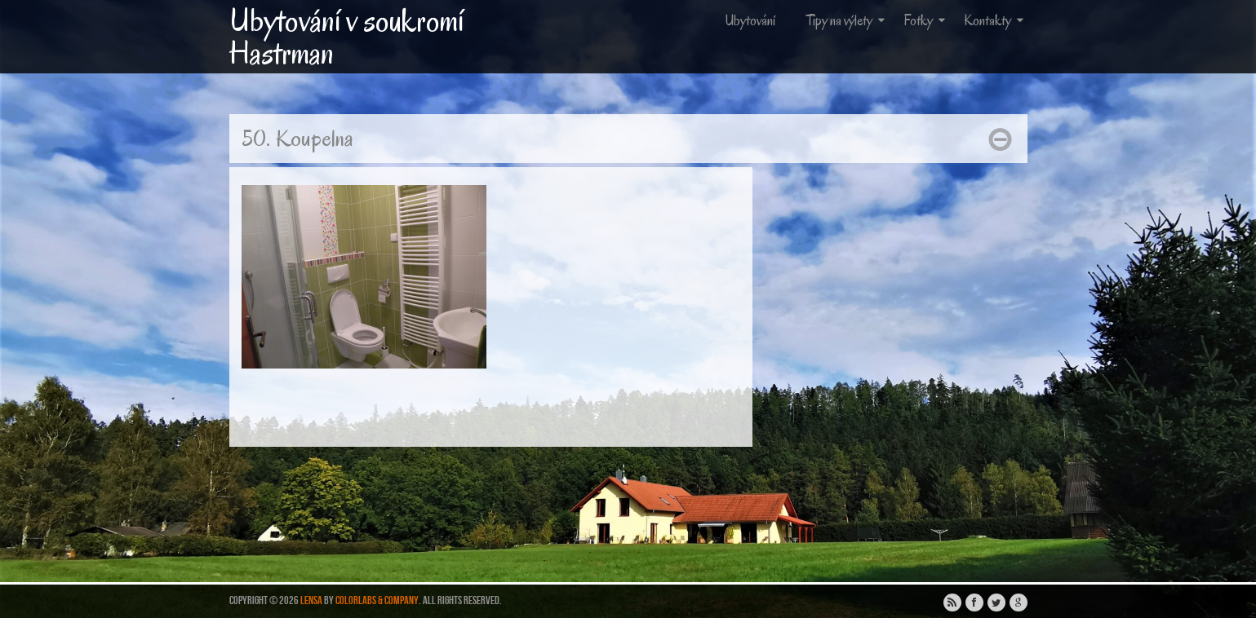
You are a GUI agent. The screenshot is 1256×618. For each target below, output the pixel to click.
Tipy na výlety (847, 20)
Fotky (925, 20)
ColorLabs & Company (377, 600)
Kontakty (995, 20)
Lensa (311, 600)
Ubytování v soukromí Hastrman (346, 36)
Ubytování (750, 20)
